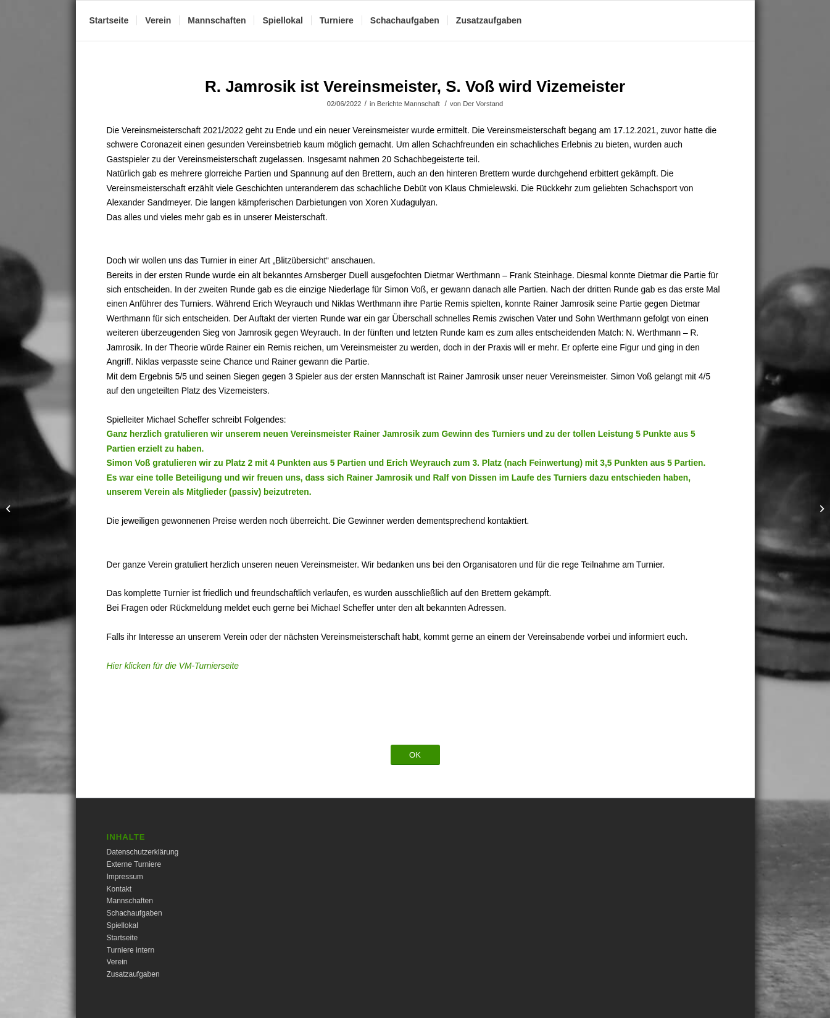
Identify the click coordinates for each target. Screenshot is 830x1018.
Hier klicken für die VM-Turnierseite (173, 666)
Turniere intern (131, 950)
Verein (117, 962)
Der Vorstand (483, 103)
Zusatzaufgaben (133, 974)
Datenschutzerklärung (143, 852)
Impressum (125, 876)
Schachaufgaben (134, 913)
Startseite (122, 937)
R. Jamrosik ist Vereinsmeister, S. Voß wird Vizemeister (415, 86)
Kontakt (119, 889)
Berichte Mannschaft (408, 103)
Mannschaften (130, 900)
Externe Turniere (134, 864)
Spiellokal (122, 925)
